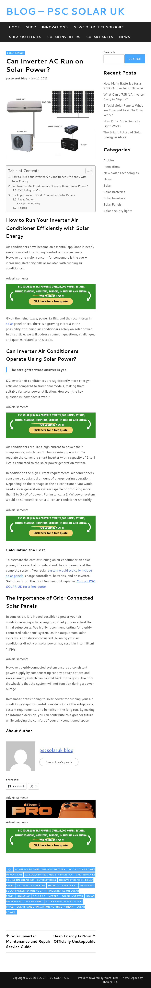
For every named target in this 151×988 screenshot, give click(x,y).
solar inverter (72, 896)
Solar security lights (117, 210)
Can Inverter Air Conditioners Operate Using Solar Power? (49, 186)
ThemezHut (110, 982)
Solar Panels (99, 36)
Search (109, 52)
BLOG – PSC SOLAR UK (65, 11)
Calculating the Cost (30, 190)
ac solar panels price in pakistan (49, 874)
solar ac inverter (45, 896)
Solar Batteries (25, 36)
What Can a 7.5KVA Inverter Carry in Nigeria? (124, 96)
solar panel (34, 901)
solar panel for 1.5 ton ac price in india (45, 906)
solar (9, 323)
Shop (31, 27)
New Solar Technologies (99, 27)
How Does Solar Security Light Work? (121, 123)
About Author (26, 199)
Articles (108, 160)
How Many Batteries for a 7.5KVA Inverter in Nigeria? (123, 85)
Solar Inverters (63, 36)
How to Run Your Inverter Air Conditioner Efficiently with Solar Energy (49, 179)
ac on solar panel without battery (40, 869)
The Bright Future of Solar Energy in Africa (122, 134)
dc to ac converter (31, 885)
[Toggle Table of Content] (87, 171)
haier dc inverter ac (62, 885)
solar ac (23, 896)
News (124, 36)
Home (14, 27)
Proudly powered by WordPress (98, 978)
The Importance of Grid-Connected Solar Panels (43, 195)
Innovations (54, 27)
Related (22, 208)
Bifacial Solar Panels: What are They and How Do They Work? (123, 110)
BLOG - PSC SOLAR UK (52, 978)
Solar (107, 185)
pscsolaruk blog (16, 78)
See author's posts (58, 762)
